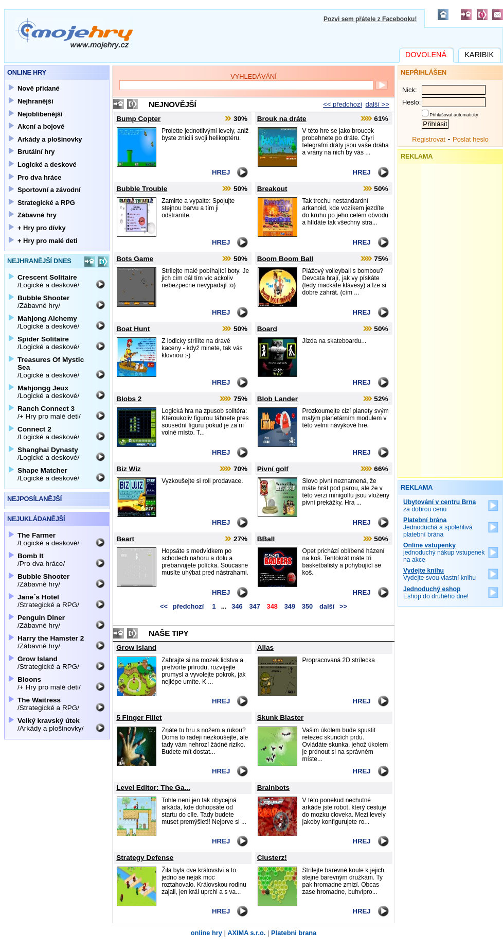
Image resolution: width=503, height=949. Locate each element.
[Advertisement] (450, 318)
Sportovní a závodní (49, 190)
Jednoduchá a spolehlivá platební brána (438, 527)
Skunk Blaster (280, 717)
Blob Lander (277, 399)
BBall (266, 539)
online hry (206, 933)
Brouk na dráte (282, 119)
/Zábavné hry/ (43, 301)
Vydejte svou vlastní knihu (439, 574)
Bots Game (134, 259)
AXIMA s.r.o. (246, 933)
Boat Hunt (133, 329)
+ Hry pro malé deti (47, 241)
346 (236, 606)
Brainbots (273, 787)
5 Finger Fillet (138, 717)
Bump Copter (138, 119)
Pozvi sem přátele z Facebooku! (370, 19)
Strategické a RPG (46, 202)
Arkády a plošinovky (49, 139)
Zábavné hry (37, 215)
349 (289, 606)
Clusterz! (272, 857)
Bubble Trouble (141, 189)
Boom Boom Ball (285, 259)
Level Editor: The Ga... (153, 787)
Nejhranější (35, 101)
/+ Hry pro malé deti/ (49, 412)
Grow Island (136, 647)
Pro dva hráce (39, 177)
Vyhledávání (253, 76)
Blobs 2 (128, 399)
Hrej (221, 172)
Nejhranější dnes (39, 261)
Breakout (272, 189)
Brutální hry (36, 152)
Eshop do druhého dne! (436, 592)
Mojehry (74, 33)
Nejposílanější (34, 499)
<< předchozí (342, 104)
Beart (125, 539)
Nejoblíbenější (40, 114)
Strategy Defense (144, 857)
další (334, 606)
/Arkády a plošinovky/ (50, 724)
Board (267, 329)
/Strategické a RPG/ (48, 601)
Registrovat (428, 139)
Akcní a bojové (40, 126)
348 (272, 606)
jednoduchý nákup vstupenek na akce (444, 552)
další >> (377, 104)
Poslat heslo (471, 139)
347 (254, 606)
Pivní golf (273, 469)
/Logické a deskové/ (48, 281)
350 (307, 606)
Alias (265, 647)
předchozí (180, 606)
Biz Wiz (128, 469)
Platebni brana (293, 933)
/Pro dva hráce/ (41, 559)
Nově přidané (38, 88)
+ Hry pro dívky (41, 228)
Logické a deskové (47, 164)
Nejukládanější (36, 519)
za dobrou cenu (439, 505)
